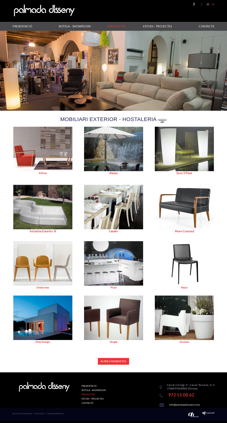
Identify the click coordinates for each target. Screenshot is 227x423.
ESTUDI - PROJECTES (93, 399)
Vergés (114, 342)
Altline (43, 173)
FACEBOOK (194, 4)
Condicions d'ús (55, 414)
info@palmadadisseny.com (184, 404)
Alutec (113, 173)
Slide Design (42, 342)
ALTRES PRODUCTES (113, 361)
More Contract (184, 231)
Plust (113, 287)
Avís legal (39, 414)
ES (208, 4)
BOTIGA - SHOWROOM (94, 390)
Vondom (184, 342)
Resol (184, 287)
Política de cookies (22, 414)
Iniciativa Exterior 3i (43, 231)
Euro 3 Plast (184, 173)
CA (213, 4)
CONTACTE (87, 403)
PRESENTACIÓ (89, 386)
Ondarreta (43, 287)
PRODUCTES (88, 394)
